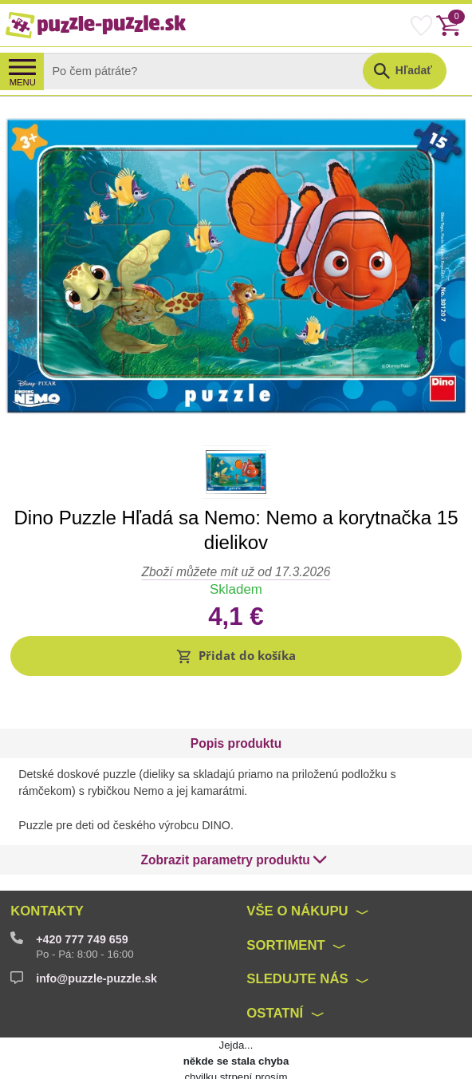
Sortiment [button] (285, 907)
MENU (23, 82)
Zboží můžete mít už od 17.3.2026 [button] (236, 572)
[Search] (215, 71)
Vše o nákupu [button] (297, 873)
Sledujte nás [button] (297, 942)
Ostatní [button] (274, 975)
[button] (235, 656)
